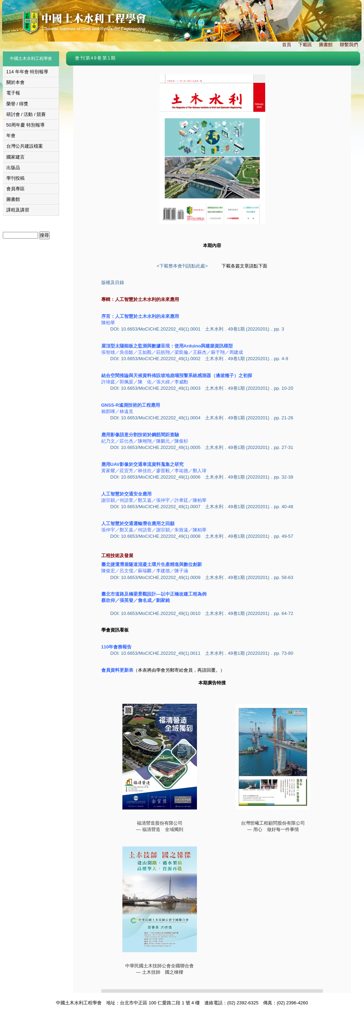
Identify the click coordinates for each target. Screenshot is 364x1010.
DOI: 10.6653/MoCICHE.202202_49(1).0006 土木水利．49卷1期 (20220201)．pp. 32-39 (201, 477)
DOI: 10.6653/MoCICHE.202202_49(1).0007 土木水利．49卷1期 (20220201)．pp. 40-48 (201, 506)
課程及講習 (17, 210)
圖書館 (326, 44)
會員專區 (15, 188)
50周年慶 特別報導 (25, 125)
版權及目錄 (112, 282)
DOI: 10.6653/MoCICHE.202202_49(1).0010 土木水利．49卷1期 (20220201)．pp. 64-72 (201, 613)
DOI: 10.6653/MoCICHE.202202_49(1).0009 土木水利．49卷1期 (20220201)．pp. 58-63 (201, 577)
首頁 (286, 44)
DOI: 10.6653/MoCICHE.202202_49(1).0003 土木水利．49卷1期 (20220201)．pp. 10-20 (201, 388)
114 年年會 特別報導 (27, 71)
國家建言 (15, 157)
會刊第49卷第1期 (95, 58)
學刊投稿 (15, 178)
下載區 (305, 44)
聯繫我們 (349, 44)
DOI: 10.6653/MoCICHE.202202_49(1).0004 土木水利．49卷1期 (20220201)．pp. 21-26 (201, 417)
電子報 (13, 93)
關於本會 (15, 82)
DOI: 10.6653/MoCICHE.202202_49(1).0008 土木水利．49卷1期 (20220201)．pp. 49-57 (201, 536)
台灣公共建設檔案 (24, 146)
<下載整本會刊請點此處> (182, 266)
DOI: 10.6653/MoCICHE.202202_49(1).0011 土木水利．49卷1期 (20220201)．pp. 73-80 (201, 653)
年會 (10, 135)
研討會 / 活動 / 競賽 (26, 114)
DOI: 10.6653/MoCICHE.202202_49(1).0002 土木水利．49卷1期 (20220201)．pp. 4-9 (199, 358)
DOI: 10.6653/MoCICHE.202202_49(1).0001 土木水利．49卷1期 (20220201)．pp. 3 (197, 329)
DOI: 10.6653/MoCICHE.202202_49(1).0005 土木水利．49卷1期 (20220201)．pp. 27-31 (201, 447)
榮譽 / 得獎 (17, 103)
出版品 (13, 167)
